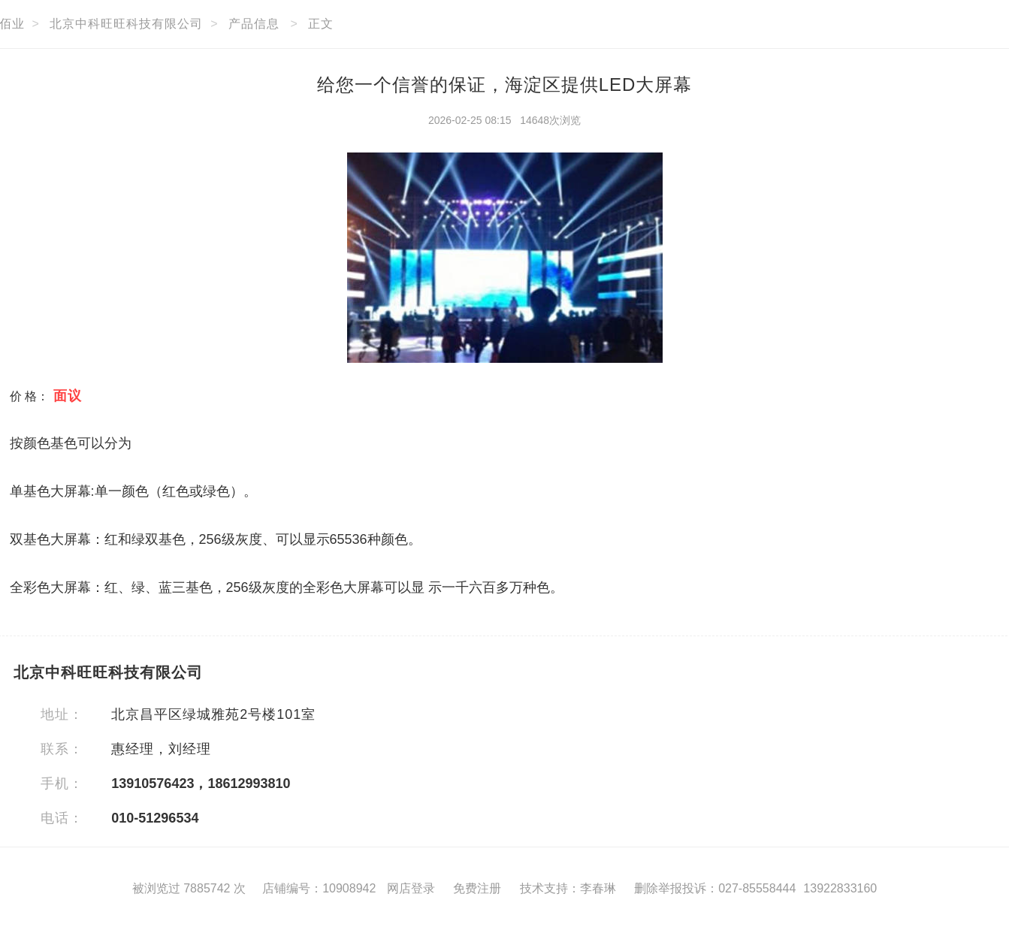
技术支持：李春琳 (568, 888)
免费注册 (477, 888)
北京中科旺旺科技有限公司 (126, 23)
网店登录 (411, 888)
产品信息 (253, 23)
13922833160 (840, 888)
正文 (321, 23)
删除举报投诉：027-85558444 (715, 888)
